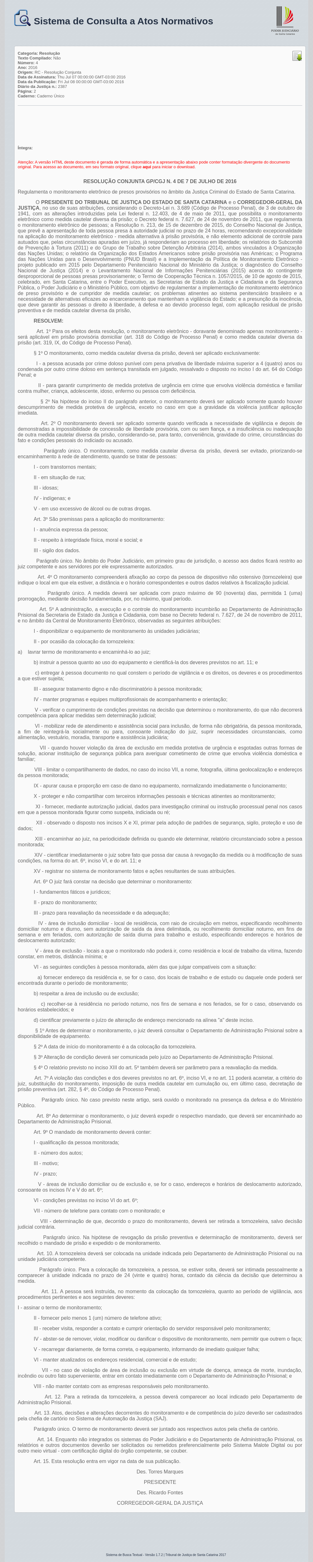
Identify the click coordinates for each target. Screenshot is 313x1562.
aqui (147, 166)
